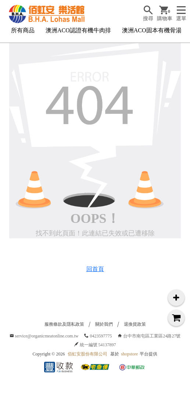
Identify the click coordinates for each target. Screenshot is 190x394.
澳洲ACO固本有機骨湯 (152, 30)
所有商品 (23, 30)
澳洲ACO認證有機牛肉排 (78, 30)
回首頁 (95, 269)
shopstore (129, 354)
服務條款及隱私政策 (64, 324)
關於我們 (104, 324)
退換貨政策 (135, 324)
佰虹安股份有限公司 (87, 354)
